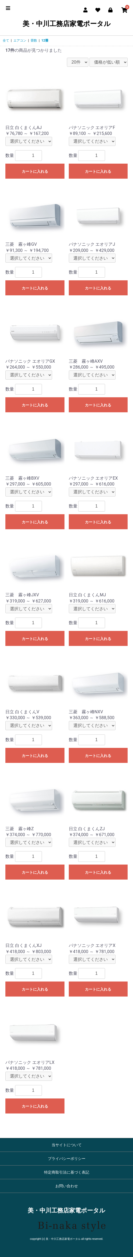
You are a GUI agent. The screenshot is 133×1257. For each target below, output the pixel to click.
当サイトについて (67, 1145)
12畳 (44, 40)
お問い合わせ (66, 1186)
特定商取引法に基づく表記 (66, 1172)
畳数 (34, 40)
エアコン (19, 40)
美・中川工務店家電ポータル (67, 23)
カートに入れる (35, 171)
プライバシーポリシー (66, 1158)
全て (6, 40)
